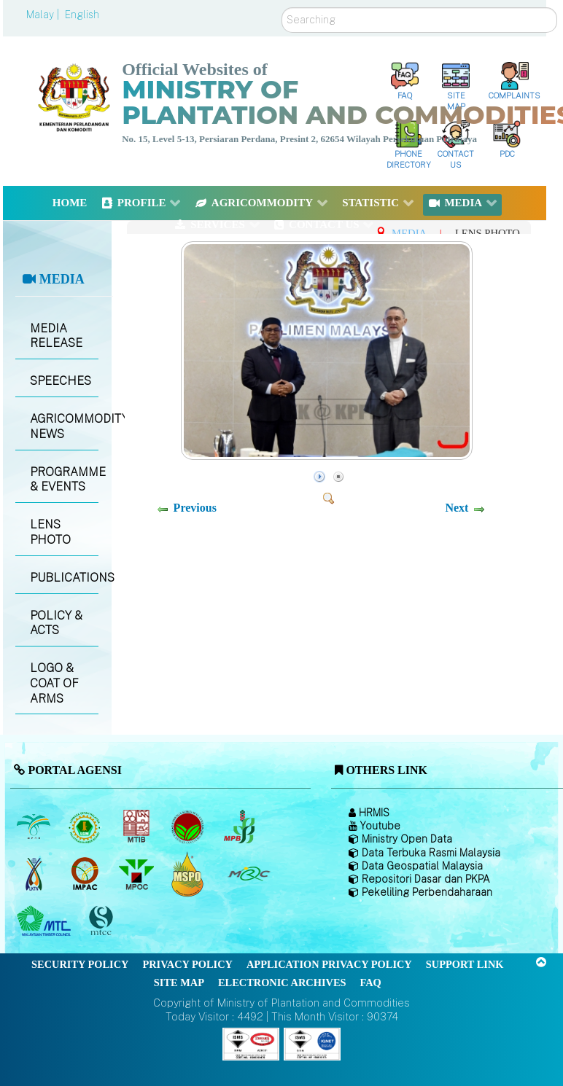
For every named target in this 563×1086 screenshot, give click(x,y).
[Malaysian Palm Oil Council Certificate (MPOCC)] (189, 874)
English (82, 14)
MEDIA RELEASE (56, 336)
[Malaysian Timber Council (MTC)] (45, 921)
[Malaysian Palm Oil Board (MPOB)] (34, 826)
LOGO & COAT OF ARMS (54, 683)
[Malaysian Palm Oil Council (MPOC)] (137, 873)
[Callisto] (250, 1043)
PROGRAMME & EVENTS (64, 479)
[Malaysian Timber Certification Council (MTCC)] (103, 921)
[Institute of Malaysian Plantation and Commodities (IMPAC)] (86, 873)
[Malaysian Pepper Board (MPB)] (240, 826)
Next (456, 507)
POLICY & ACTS (56, 623)
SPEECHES (60, 381)
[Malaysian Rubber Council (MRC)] (248, 874)
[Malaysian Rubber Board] (86, 826)
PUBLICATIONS (64, 578)
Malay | (44, 14)
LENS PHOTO (50, 532)
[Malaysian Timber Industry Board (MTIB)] (137, 826)
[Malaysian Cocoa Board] (189, 826)
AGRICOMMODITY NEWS (64, 426)
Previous (195, 507)
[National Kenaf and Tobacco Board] (34, 873)
